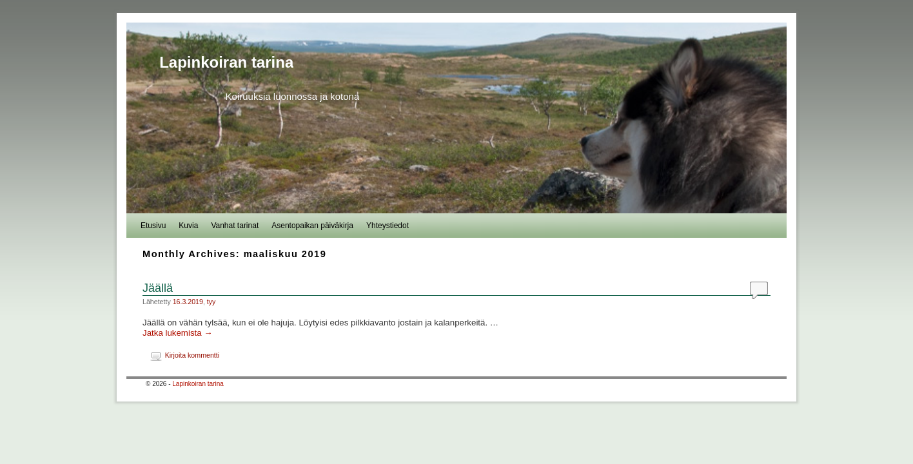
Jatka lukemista (177, 333)
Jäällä (157, 288)
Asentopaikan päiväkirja (312, 225)
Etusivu (153, 225)
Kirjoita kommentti (192, 355)
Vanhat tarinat (235, 225)
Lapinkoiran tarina (226, 62)
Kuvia (188, 225)
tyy (211, 301)
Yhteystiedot (387, 225)
